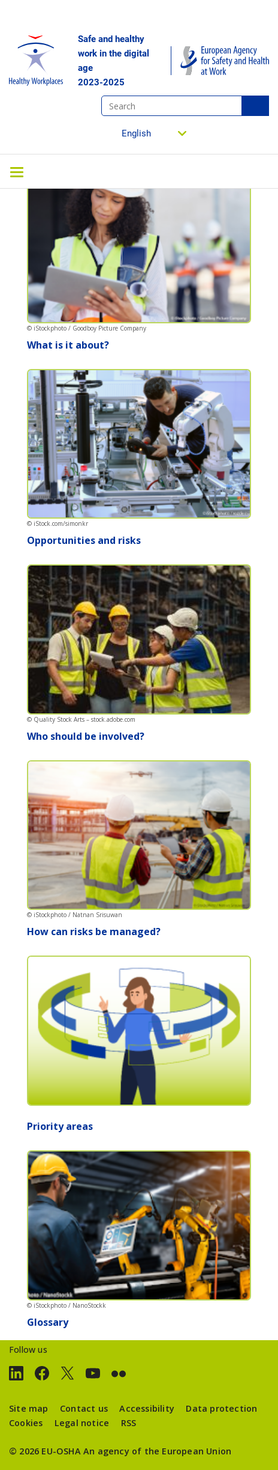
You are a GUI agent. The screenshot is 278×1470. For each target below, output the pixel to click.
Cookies (26, 1423)
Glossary (47, 1322)
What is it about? (68, 345)
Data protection (221, 1408)
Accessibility (146, 1408)
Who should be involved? (85, 736)
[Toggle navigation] (17, 171)
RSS (129, 1423)
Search (255, 106)
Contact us (84, 1408)
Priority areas (60, 1126)
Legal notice (82, 1423)
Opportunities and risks (84, 540)
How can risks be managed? (94, 931)
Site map (29, 1408)
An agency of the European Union (157, 1451)
